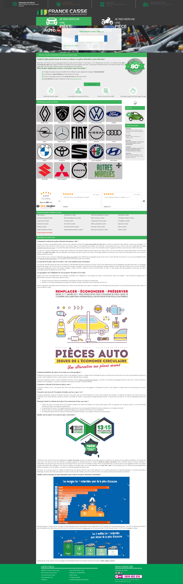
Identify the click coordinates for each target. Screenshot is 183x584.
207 (102, 528)
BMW (45, 160)
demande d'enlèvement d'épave (48, 258)
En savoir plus (92, 84)
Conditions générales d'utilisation (78, 579)
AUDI (114, 142)
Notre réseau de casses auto (49, 572)
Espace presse (73, 575)
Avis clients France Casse (76, 570)
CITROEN (79, 123)
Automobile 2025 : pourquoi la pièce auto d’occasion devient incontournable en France (134, 131)
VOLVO (79, 179)
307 (107, 528)
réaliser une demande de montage (88, 380)
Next (144, 201)
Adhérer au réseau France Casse (50, 570)
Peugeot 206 (86, 528)
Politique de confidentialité (77, 572)
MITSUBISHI (62, 179)
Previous (59, 201)
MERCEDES (62, 142)
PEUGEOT (62, 123)
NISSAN (96, 142)
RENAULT (44, 123)
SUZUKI (45, 179)
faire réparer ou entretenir (70, 257)
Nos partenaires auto (47, 577)
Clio (136, 528)
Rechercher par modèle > (72, 46)
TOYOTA (62, 160)
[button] (47, 208)
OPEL (45, 142)
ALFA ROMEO (97, 160)
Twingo (129, 528)
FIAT (79, 142)
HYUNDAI (113, 160)
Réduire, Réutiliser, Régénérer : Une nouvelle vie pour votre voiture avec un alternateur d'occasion (134, 156)
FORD (114, 123)
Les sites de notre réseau (48, 575)
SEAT (79, 160)
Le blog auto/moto (74, 577)
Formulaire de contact (121, 570)
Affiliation (44, 579)
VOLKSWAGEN (96, 123)
